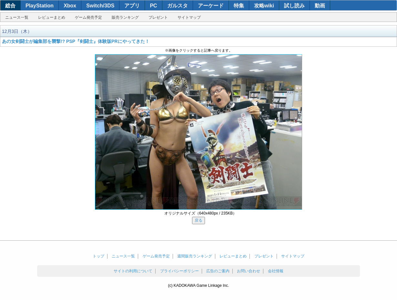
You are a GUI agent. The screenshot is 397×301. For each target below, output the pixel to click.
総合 (10, 5)
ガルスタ (177, 5)
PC (153, 5)
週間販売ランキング (194, 256)
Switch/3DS (100, 5)
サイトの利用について (133, 271)
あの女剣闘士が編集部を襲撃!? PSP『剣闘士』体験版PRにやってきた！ (75, 41)
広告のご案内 (217, 271)
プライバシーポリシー (179, 271)
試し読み (294, 5)
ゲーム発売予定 (88, 17)
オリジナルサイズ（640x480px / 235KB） (200, 213)
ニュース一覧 (16, 17)
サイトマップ (189, 17)
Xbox (70, 5)
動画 (320, 5)
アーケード (211, 5)
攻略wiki (264, 5)
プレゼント (158, 17)
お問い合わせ (248, 271)
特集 (239, 5)
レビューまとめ (51, 17)
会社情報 (275, 271)
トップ (98, 256)
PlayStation (39, 5)
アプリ (132, 5)
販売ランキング (125, 17)
